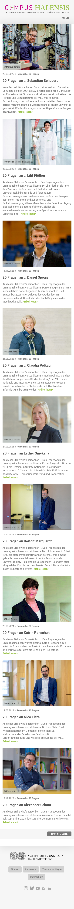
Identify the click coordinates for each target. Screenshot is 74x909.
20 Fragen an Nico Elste (21, 716)
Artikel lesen (25, 112)
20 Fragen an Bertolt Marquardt (27, 541)
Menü (65, 18)
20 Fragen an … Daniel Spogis (25, 277)
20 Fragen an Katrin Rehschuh (26, 632)
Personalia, (23, 73)
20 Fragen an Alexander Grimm (27, 804)
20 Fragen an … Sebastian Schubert (30, 80)
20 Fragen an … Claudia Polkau (26, 365)
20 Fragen (34, 73)
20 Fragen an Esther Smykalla (26, 453)
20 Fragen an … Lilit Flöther (24, 175)
